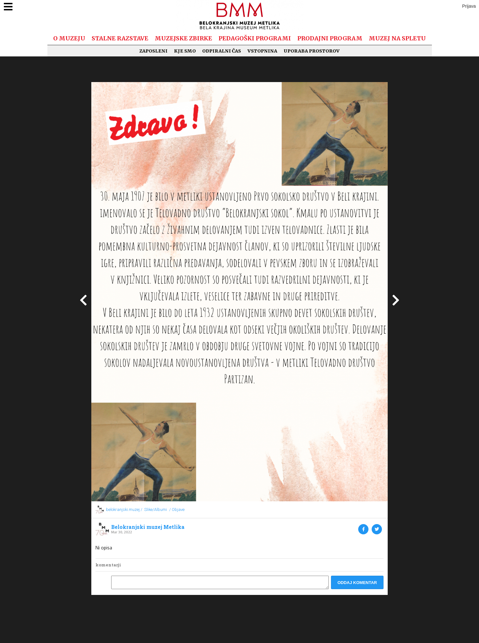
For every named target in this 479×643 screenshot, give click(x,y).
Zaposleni (153, 51)
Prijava (469, 6)
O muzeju (69, 38)
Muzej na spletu (397, 38)
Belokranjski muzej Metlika (148, 527)
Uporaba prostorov (312, 51)
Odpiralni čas (221, 51)
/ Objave (177, 509)
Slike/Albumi (155, 509)
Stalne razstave (120, 38)
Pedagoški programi (255, 38)
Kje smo (185, 51)
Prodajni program (329, 38)
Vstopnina (262, 51)
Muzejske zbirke (183, 38)
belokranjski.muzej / (124, 509)
